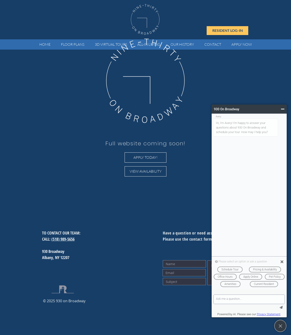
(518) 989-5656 (63, 239)
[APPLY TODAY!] (145, 157)
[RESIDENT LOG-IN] (227, 30)
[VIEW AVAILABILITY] (145, 171)
